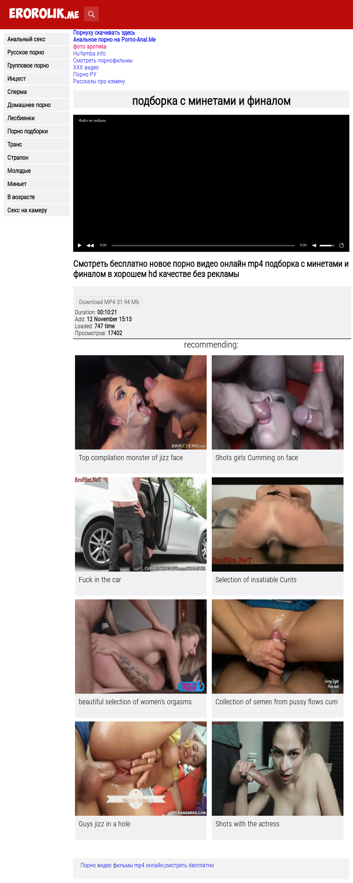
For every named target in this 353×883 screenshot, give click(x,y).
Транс (14, 144)
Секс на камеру (27, 210)
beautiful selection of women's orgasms (135, 701)
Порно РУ (85, 74)
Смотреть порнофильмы (102, 60)
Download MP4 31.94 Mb (109, 302)
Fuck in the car (100, 579)
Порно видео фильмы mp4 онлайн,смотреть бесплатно (147, 865)
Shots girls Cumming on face (256, 457)
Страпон (17, 157)
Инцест (16, 78)
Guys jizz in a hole (104, 823)
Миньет (16, 183)
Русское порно (25, 52)
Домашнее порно (28, 105)
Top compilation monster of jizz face (131, 457)
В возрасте (21, 197)
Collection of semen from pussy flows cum (276, 701)
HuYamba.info (89, 53)
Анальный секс (26, 39)
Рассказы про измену (99, 81)
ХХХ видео (86, 67)
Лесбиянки (20, 118)
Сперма (17, 91)
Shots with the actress (247, 823)
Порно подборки (27, 131)
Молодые (19, 170)
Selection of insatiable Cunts (256, 579)
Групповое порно (28, 65)
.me (44, 14)
